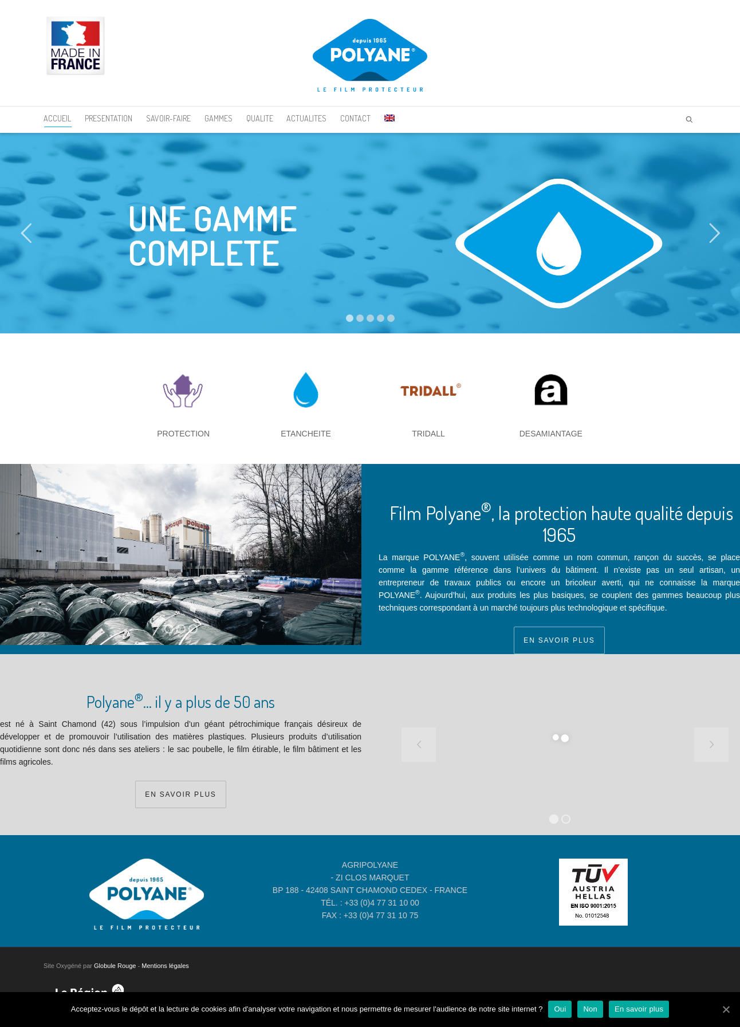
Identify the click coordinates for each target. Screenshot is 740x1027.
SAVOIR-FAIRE (168, 118)
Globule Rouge (115, 965)
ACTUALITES (306, 118)
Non (590, 1009)
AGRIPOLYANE (370, 864)
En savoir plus (639, 1009)
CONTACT (355, 118)
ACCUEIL (57, 120)
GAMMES (218, 118)
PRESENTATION (108, 118)
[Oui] (725, 1009)
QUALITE (259, 118)
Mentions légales (165, 965)
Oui (560, 1009)
